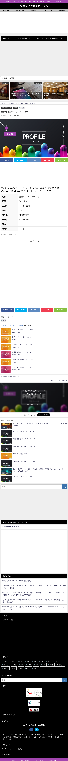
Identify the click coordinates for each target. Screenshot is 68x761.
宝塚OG (15, 101)
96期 (22, 101)
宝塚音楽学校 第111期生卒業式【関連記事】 (17, 574)
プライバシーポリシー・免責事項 (12, 742)
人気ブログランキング (8, 708)
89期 (44, 658)
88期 (14, 658)
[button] (2, 88)
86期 (22, 658)
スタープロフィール (47, 10)
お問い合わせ (6, 747)
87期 (20, 654)
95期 (51, 658)
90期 (20, 662)
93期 (37, 658)
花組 (42, 654)
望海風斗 (6, 658)
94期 (56, 654)
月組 (28, 654)
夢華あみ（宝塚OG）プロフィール (11, 370)
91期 (27, 662)
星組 (13, 662)
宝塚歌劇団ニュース (20, 10)
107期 (29, 658)
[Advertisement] (34, 60)
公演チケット (33, 10)
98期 (5, 654)
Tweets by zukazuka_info (10, 520)
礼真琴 (13, 654)
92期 (35, 662)
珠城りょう (60, 658)
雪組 (49, 654)
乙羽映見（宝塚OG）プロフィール (57, 374)
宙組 (35, 654)
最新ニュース (6, 10)
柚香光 (6, 662)
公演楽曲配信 (61, 10)
